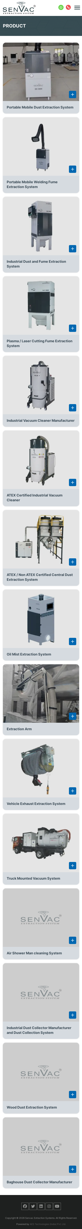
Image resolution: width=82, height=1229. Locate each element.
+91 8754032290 (61, 7)
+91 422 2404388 (68, 7)
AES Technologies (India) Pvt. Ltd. (48, 1224)
